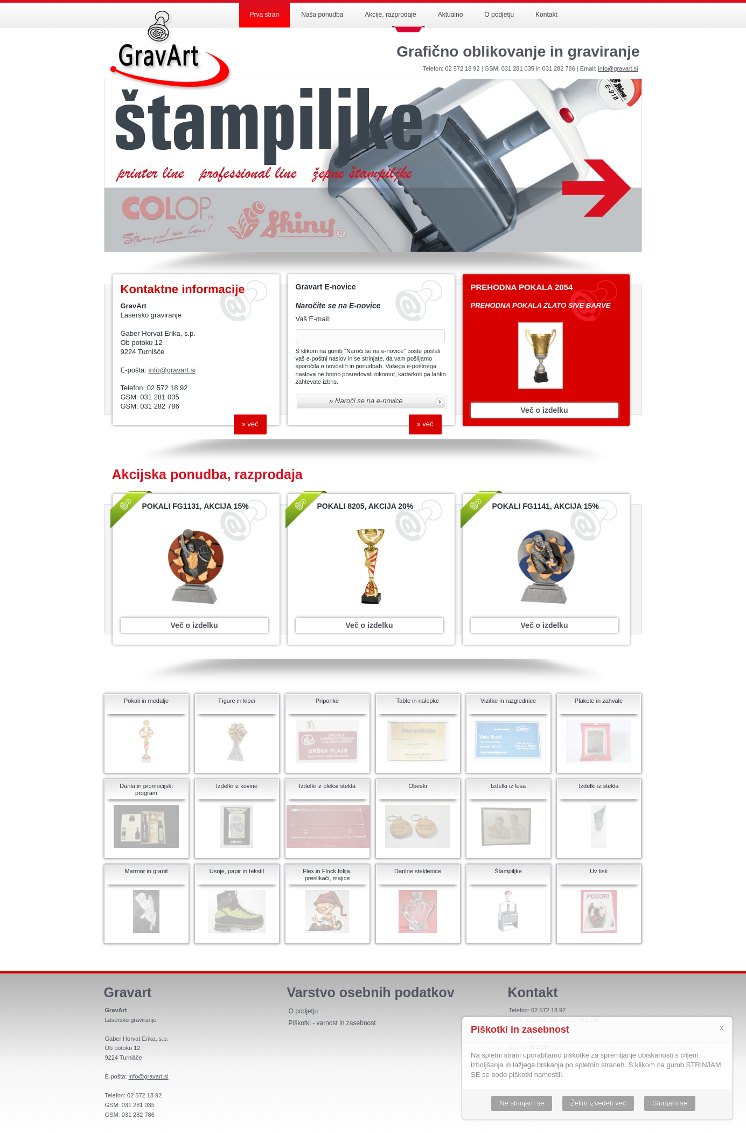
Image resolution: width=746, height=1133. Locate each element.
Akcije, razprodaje (390, 14)
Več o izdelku (544, 410)
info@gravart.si (618, 68)
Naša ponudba (322, 14)
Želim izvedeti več (598, 1103)
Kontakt (546, 14)
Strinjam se (669, 1103)
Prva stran (265, 14)
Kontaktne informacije (183, 289)
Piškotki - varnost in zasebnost (332, 1023)
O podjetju (499, 14)
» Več (250, 424)
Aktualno (450, 14)
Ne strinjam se (521, 1103)
